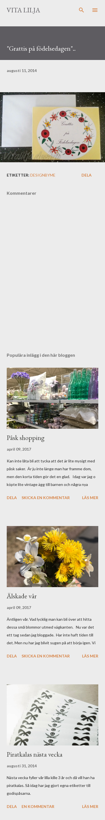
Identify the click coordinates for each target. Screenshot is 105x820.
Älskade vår (22, 596)
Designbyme (42, 175)
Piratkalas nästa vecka (34, 754)
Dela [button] (86, 175)
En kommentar (38, 806)
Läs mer (90, 497)
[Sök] (81, 10)
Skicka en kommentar (46, 497)
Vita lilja (23, 10)
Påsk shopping (26, 437)
